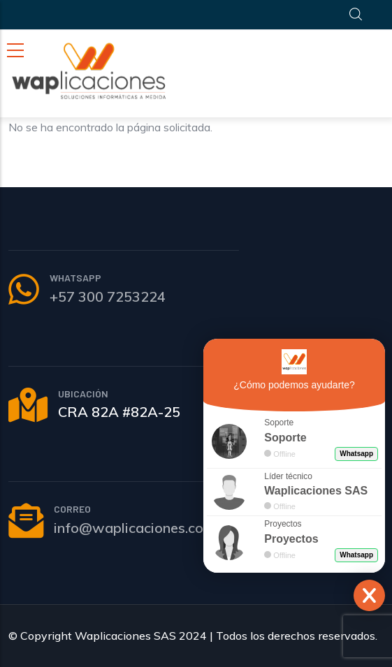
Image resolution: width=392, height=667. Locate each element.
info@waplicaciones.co (128, 527)
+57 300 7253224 (108, 296)
